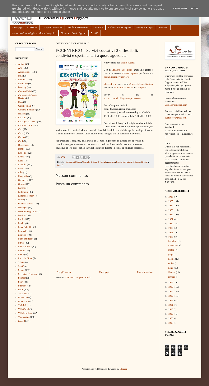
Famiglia (103, 162)
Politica (21, 250)
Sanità (21, 266)
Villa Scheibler (25, 313)
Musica (21, 215)
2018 (171, 232)
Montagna (23, 207)
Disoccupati (23, 145)
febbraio (172, 272)
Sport (20, 282)
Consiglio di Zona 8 (90, 162)
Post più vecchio (144, 272)
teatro (20, 289)
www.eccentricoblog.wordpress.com (122, 98)
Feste (20, 168)
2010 (171, 309)
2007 (171, 323)
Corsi (20, 133)
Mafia (21, 199)
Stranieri (144, 162)
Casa (20, 102)
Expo (20, 160)
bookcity (22, 87)
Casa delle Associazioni (78, 27)
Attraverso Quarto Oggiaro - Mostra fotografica (34, 33)
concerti (22, 113)
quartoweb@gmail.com (176, 117)
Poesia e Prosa (24, 246)
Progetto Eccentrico (122, 69)
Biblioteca (23, 83)
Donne (21, 148)
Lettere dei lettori (26, 195)
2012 (171, 300)
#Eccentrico (110, 83)
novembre (172, 245)
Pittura (21, 242)
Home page (17, 27)
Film (20, 172)
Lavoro (21, 188)
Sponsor (22, 278)
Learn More (180, 8)
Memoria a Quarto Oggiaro (73, 33)
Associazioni (24, 72)
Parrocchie (23, 231)
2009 (171, 314)
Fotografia (23, 176)
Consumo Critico (26, 125)
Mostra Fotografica (27, 211)
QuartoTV (98, 27)
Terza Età (22, 293)
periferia (111, 162)
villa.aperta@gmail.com (176, 105)
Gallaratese (23, 180)
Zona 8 (60, 165)
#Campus (140, 87)
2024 (171, 205)
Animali (22, 64)
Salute (21, 262)
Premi (21, 254)
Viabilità (22, 305)
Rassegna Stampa (144, 27)
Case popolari (24, 106)
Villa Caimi (23, 309)
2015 (171, 287)
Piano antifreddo (26, 238)
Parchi (21, 223)
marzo (171, 268)
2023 (171, 210)
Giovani (22, 184)
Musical (22, 219)
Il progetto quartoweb (52, 27)
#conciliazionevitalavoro (116, 76)
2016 (171, 282)
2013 (171, 296)
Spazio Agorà (127, 62)
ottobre (171, 250)
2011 (171, 305)
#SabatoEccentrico (123, 87)
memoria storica (25, 203)
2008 (171, 318)
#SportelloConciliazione (141, 83)
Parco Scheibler (25, 227)
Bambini (22, 79)
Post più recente (64, 272)
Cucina (21, 137)
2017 (171, 237)
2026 (171, 196)
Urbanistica (23, 301)
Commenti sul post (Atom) (78, 277)
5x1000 (94, 33)
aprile (170, 263)
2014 (171, 291)
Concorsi (22, 117)
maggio (171, 259)
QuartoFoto (163, 27)
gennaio (171, 277)
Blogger (123, 369)
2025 (171, 201)
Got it (194, 8)
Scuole (119, 162)
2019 (171, 228)
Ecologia (22, 152)
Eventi (21, 156)
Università (23, 297)
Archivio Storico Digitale (119, 27)
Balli (20, 75)
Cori (20, 129)
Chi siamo (32, 27)
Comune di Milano (73, 162)
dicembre (172, 241)
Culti (20, 141)
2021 (171, 219)
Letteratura (23, 192)
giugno (171, 254)
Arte (20, 68)
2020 (171, 223)
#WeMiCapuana (130, 73)
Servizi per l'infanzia (131, 162)
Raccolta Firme (25, 258)
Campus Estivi (25, 91)
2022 (171, 214)
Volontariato (24, 317)
